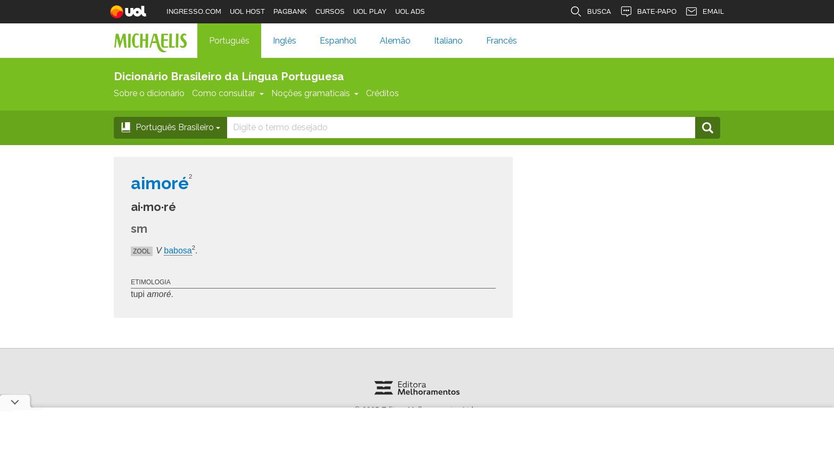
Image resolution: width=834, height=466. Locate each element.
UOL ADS (410, 11)
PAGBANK (290, 11)
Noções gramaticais (314, 93)
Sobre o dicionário (149, 93)
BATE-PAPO (648, 11)
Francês (501, 41)
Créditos (382, 93)
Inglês (284, 41)
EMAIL (704, 11)
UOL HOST (247, 11)
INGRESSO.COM (193, 11)
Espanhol (338, 41)
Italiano (448, 41)
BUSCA (590, 11)
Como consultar (228, 93)
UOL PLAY (370, 11)
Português (229, 41)
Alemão (395, 41)
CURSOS (330, 11)
